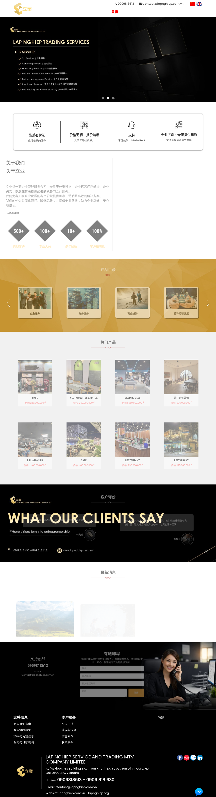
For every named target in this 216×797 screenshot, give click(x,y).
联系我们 (187, 12)
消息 (172, 12)
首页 (114, 12)
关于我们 (129, 12)
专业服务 (147, 12)
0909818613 (124, 3)
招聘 (161, 12)
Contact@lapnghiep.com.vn (161, 3)
